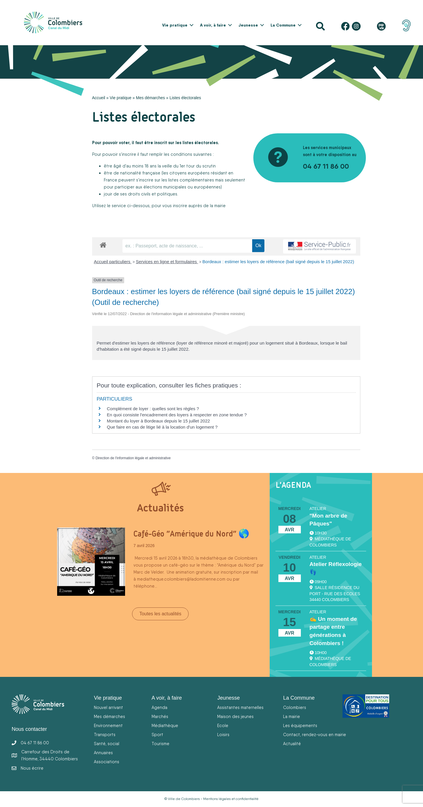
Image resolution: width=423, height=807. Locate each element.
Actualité (292, 743)
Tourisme (160, 743)
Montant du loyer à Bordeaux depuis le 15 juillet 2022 (158, 420)
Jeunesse (248, 25)
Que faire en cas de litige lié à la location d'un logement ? (162, 427)
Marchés (160, 716)
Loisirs (223, 734)
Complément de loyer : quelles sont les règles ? (153, 408)
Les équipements (300, 725)
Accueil (98, 97)
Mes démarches (150, 97)
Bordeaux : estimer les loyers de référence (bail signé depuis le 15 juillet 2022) (278, 261)
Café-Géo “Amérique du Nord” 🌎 (191, 533)
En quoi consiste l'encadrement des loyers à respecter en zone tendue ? (177, 414)
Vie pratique (174, 25)
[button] (191, 25)
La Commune (283, 25)
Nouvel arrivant (108, 707)
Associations (106, 761)
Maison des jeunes (235, 716)
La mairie (291, 716)
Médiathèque (165, 725)
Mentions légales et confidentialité (231, 799)
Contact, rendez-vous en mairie (314, 734)
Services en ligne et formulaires (167, 261)
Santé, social (106, 743)
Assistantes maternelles (240, 707)
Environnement (108, 725)
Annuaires (103, 752)
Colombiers (294, 707)
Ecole (222, 725)
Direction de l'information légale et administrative (133, 458)
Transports (104, 734)
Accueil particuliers (112, 261)
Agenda (159, 707)
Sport (157, 734)
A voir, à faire (213, 25)
